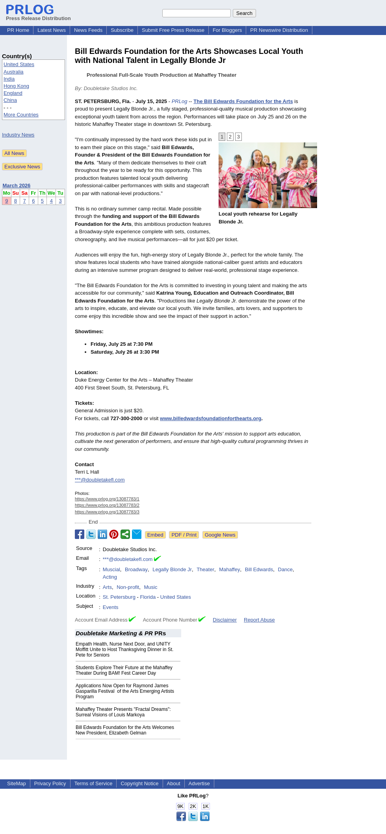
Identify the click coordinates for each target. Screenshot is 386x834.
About (173, 783)
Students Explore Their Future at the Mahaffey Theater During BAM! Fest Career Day (124, 670)
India (9, 79)
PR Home (18, 30)
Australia (14, 72)
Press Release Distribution (38, 15)
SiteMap (16, 783)
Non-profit (128, 587)
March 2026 (17, 185)
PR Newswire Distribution (279, 30)
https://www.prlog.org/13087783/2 (107, 505)
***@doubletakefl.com (100, 480)
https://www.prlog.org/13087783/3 (107, 511)
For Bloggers (227, 30)
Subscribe (122, 30)
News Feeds (88, 30)
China (10, 100)
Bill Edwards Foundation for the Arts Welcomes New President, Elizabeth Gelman (125, 730)
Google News (220, 535)
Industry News (18, 135)
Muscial (111, 569)
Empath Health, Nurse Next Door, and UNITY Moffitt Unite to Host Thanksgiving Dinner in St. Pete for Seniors (124, 649)
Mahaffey (229, 569)
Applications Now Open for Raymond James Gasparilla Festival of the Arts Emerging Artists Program (125, 691)
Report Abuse (259, 620)
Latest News (51, 30)
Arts (107, 587)
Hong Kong (16, 86)
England (13, 93)
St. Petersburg (119, 597)
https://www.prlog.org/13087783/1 (107, 498)
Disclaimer (225, 620)
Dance (285, 569)
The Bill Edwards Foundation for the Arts (243, 101)
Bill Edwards (259, 569)
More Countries (21, 115)
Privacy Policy (50, 783)
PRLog (179, 101)
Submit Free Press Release (173, 30)
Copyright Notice (139, 783)
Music (150, 587)
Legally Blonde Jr (172, 569)
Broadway (136, 569)
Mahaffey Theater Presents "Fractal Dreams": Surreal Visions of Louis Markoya (123, 712)
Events (111, 607)
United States (19, 64)
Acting (110, 577)
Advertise (199, 783)
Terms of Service (93, 783)
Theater (205, 569)
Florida (148, 597)
